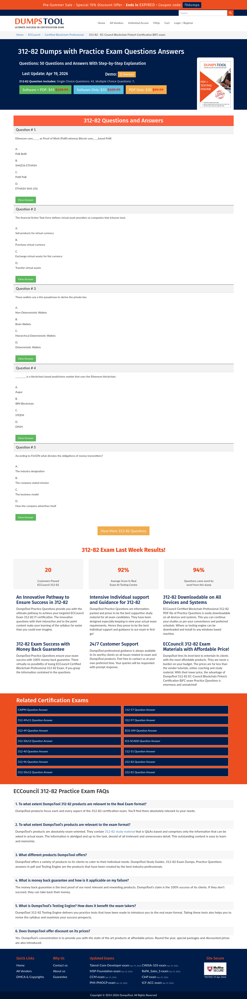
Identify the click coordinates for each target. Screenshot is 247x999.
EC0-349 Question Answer (141, 730)
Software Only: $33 (98, 90)
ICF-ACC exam (152, 982)
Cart (167, 22)
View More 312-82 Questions (123, 531)
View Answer (26, 199)
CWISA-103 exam (154, 965)
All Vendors (116, 22)
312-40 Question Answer (33, 751)
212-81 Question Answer (140, 772)
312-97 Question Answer (140, 720)
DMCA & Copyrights (30, 977)
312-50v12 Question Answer (35, 772)
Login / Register (183, 22)
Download (127, 74)
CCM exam (97, 977)
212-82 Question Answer (140, 761)
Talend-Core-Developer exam (109, 965)
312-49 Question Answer (33, 730)
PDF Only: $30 (146, 90)
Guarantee (60, 977)
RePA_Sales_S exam (155, 971)
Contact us (60, 965)
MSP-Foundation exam (105, 971)
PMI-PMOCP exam (103, 982)
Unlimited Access (138, 22)
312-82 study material (120, 831)
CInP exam (149, 977)
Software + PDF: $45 (45, 90)
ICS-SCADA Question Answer (142, 741)
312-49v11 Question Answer (35, 720)
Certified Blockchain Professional (64, 34)
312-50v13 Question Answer (35, 741)
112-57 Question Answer (140, 709)
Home (101, 22)
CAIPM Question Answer (33, 709)
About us (59, 971)
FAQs (156, 22)
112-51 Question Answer (140, 751)
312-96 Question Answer (33, 761)
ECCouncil (34, 34)
